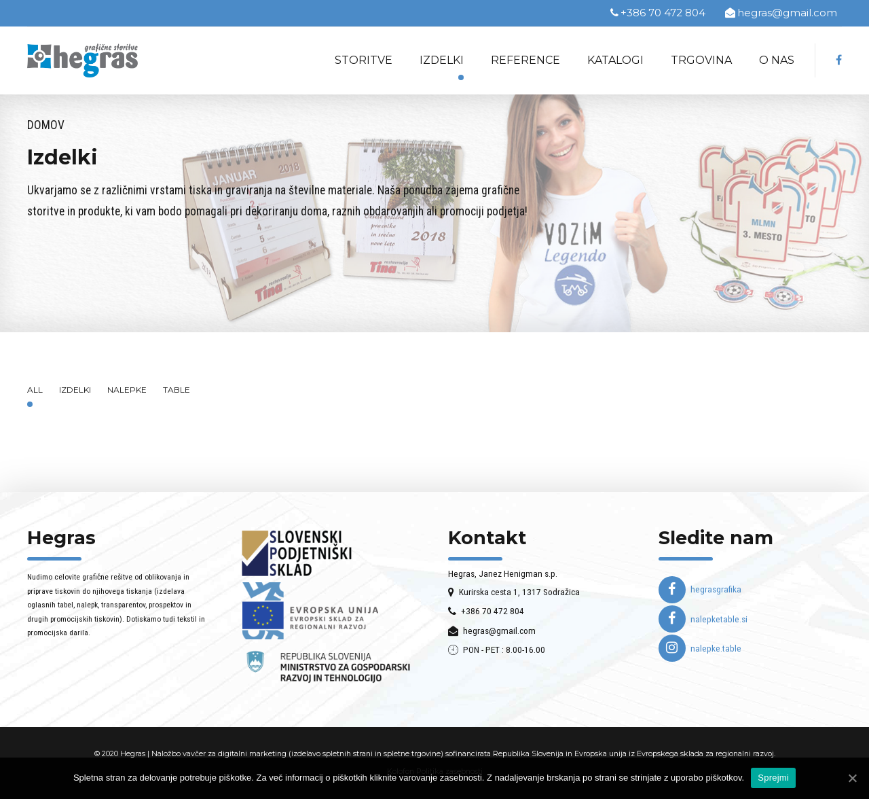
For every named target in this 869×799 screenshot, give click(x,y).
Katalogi (615, 60)
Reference (525, 60)
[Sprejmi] (852, 778)
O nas (776, 60)
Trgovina (701, 60)
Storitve (363, 60)
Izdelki (442, 60)
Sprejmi (773, 778)
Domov (45, 125)
